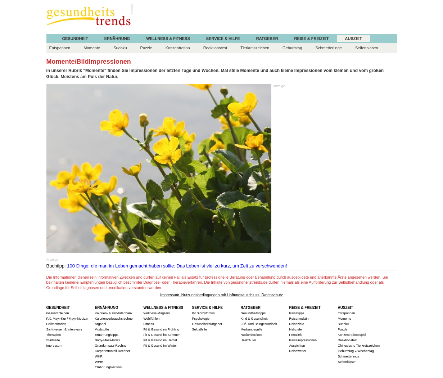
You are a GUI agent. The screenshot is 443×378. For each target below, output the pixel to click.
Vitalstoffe (102, 329)
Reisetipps (296, 313)
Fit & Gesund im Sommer (162, 335)
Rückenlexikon (251, 335)
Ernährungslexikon (108, 367)
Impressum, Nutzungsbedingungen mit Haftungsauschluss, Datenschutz (221, 295)
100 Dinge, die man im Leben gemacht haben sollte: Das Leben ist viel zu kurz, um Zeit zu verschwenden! (177, 266)
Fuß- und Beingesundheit (259, 324)
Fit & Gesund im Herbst (160, 340)
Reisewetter (298, 351)
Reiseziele (296, 324)
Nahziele (295, 329)
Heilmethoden (56, 324)
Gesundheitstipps (253, 313)
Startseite (53, 340)
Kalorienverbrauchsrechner (114, 318)
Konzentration (178, 48)
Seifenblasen (366, 48)
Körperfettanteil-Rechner (112, 351)
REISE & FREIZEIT (311, 39)
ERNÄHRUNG (117, 39)
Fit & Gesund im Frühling (162, 329)
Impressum (54, 345)
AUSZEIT (353, 39)
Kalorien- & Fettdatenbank (114, 313)
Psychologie (201, 318)
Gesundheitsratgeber (207, 324)
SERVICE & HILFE (223, 39)
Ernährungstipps (107, 335)
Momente (91, 48)
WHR (99, 356)
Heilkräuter (249, 340)
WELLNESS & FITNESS (168, 39)
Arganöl (100, 324)
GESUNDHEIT (75, 39)
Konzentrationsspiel (352, 335)
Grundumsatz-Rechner (111, 345)
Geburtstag (292, 48)
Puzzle (146, 48)
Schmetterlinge (329, 48)
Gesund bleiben (57, 313)
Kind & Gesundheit (254, 318)
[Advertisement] (266, 17)
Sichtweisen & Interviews (64, 329)
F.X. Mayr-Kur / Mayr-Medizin (67, 318)
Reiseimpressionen (303, 340)
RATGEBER (267, 39)
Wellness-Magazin (157, 313)
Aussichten (297, 345)
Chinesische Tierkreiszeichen (359, 345)
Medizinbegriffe (252, 329)
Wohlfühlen (152, 318)
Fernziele (296, 335)
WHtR (99, 362)
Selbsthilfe (199, 329)
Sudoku (120, 48)
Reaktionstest (215, 48)
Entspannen (60, 48)
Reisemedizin (299, 318)
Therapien (53, 335)
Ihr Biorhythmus (203, 313)
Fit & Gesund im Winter (160, 345)
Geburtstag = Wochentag (356, 351)
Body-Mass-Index (107, 340)
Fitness (149, 324)
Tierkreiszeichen (254, 48)
